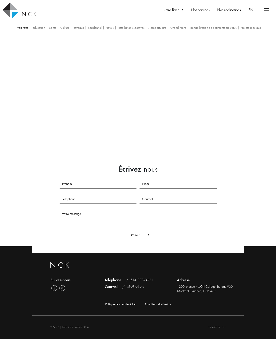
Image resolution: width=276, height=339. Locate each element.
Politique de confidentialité (120, 304)
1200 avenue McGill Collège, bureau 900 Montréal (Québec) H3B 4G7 (205, 288)
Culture (64, 27)
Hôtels (110, 27)
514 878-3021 (141, 279)
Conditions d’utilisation (158, 304)
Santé (52, 27)
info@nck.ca (135, 286)
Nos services (200, 9)
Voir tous (22, 27)
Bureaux (78, 27)
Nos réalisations (229, 9)
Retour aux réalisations (51, 51)
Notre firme (171, 9)
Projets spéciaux (251, 27)
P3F (224, 327)
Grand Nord (178, 27)
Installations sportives (131, 27)
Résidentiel (95, 27)
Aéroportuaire (157, 27)
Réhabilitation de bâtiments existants (213, 27)
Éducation (39, 27)
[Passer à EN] (250, 9)
